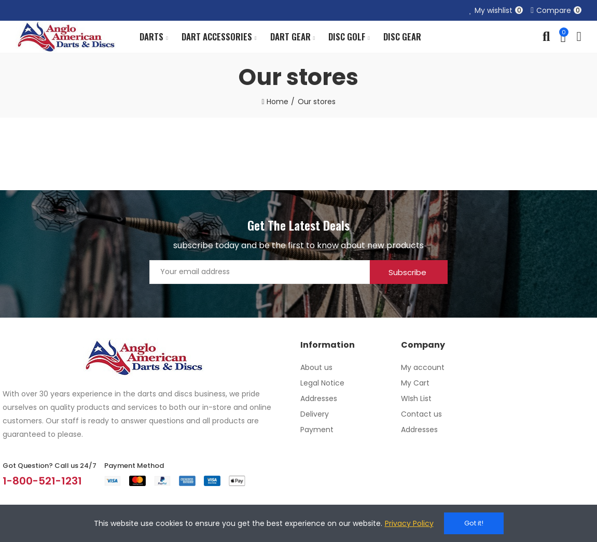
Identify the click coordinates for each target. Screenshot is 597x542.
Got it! (473, 523)
